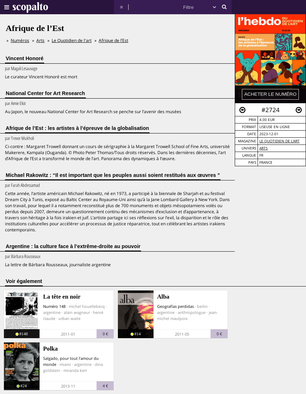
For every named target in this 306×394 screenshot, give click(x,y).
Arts (263, 148)
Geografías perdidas (175, 306)
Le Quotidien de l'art (279, 141)
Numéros (20, 40)
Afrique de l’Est (113, 40)
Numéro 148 (54, 306)
